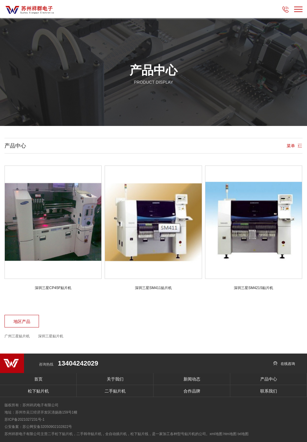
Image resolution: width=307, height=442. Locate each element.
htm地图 (230, 434)
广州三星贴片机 (17, 336)
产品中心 (268, 379)
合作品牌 (191, 391)
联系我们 (268, 391)
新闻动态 (191, 379)
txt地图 (243, 434)
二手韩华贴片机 (89, 434)
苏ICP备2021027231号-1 (24, 419)
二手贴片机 (115, 391)
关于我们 (115, 379)
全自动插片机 (116, 434)
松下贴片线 (139, 434)
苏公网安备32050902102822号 (47, 427)
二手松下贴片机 (60, 434)
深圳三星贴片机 (50, 336)
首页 (38, 379)
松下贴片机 (38, 391)
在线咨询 (284, 363)
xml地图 (216, 434)
